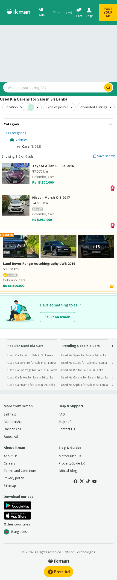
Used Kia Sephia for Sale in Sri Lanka (84, 385)
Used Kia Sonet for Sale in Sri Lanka (30, 355)
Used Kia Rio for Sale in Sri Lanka (82, 370)
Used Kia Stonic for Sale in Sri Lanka (84, 363)
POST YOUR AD (108, 12)
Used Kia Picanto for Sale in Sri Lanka (31, 385)
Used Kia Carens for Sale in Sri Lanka (84, 377)
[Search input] (53, 87)
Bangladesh (16, 532)
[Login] (89, 12)
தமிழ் (69, 12)
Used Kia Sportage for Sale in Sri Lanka (32, 370)
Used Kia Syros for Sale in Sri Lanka (83, 355)
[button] (104, 156)
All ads (42, 12)
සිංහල (56, 12)
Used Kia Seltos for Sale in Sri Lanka (30, 377)
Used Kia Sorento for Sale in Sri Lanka (31, 363)
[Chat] (79, 12)
